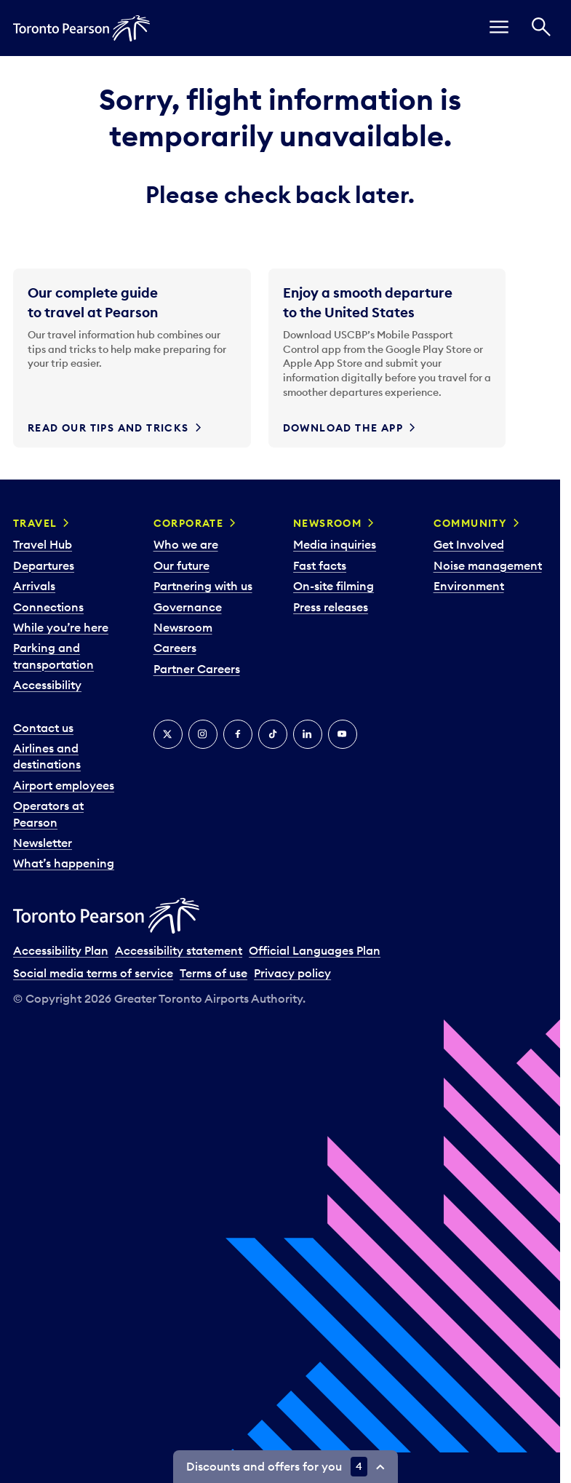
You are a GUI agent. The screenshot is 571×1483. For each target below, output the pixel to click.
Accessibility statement (178, 950)
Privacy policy (292, 973)
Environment (469, 586)
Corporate (188, 523)
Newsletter (42, 842)
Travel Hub (42, 544)
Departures (43, 565)
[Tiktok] (272, 734)
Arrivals (34, 586)
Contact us (43, 727)
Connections (48, 607)
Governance (187, 607)
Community (471, 523)
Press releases (330, 607)
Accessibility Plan (60, 950)
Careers (174, 647)
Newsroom (182, 627)
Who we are (185, 544)
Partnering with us (202, 586)
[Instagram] (202, 734)
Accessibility (47, 684)
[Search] (541, 28)
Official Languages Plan (314, 950)
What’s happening (63, 863)
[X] (168, 734)
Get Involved (469, 544)
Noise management (488, 565)
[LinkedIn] (307, 734)
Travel (35, 523)
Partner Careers (196, 668)
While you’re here (60, 627)
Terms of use (213, 973)
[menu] (499, 28)
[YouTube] (342, 734)
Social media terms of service (93, 973)
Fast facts (319, 565)
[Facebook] (237, 734)
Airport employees (63, 785)
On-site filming (333, 586)
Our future (181, 565)
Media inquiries (334, 544)
